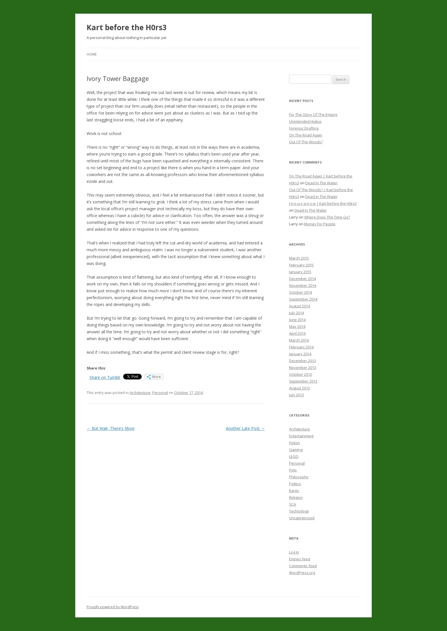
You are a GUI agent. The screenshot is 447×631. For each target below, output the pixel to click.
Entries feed (299, 558)
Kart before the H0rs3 (127, 27)
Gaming (295, 449)
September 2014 (303, 299)
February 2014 (301, 347)
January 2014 (300, 353)
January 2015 (300, 271)
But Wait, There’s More (111, 428)
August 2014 (299, 306)
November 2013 (302, 367)
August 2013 (299, 388)
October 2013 (300, 374)
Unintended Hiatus (305, 121)
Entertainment (301, 435)
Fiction (294, 442)
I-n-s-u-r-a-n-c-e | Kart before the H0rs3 (323, 203)
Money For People (320, 223)
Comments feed (303, 565)
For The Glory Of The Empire (313, 114)
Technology (299, 511)
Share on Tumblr (105, 377)
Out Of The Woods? (306, 141)
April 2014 (297, 333)
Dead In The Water (321, 182)
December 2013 (302, 360)
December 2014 (302, 278)
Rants (294, 490)
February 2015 (301, 264)
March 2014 (299, 340)
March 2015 (299, 258)
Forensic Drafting (303, 128)
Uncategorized (301, 517)
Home (92, 54)
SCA (292, 504)
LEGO (293, 456)
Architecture (140, 392)
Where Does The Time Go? (327, 217)
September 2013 (303, 381)
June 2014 (297, 319)
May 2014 (297, 326)
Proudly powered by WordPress (113, 607)
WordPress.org (302, 572)
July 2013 (296, 394)
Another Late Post (245, 428)
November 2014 (302, 285)
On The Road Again (305, 135)
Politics (295, 483)
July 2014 (296, 312)
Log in (294, 552)
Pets (293, 470)
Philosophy (298, 476)
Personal (160, 392)
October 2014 (300, 292)
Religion (296, 497)
